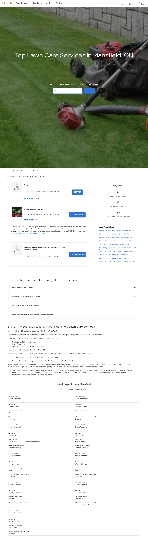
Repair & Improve (22, 3)
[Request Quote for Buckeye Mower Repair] (77, 214)
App (123, 4)
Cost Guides (37, 3)
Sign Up (131, 4)
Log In (142, 3)
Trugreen (28, 185)
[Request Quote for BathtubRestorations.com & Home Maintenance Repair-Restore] (77, 254)
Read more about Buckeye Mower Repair (28, 233)
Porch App (60, 3)
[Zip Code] (68, 91)
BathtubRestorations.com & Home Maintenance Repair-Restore (44, 249)
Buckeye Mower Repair (33, 209)
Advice (49, 3)
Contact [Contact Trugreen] (77, 192)
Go (89, 91)
